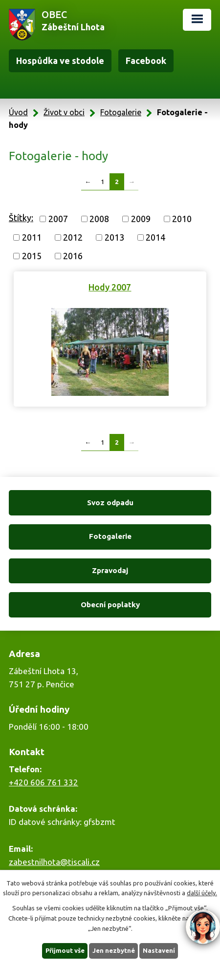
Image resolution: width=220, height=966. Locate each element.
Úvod (18, 112)
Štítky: (21, 218)
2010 (182, 219)
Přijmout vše (65, 950)
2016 (73, 256)
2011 (32, 237)
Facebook (146, 60)
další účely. (202, 892)
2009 (141, 219)
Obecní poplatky (110, 604)
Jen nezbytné (113, 950)
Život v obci (64, 112)
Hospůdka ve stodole (60, 60)
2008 (99, 219)
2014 (155, 237)
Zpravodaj (110, 570)
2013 (114, 237)
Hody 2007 (109, 287)
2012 (73, 237)
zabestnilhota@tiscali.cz (54, 861)
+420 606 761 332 (43, 782)
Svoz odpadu (110, 502)
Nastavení (159, 950)
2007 (58, 219)
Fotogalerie (120, 112)
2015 (32, 256)
